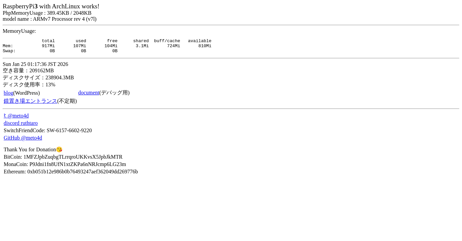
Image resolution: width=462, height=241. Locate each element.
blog (8, 96)
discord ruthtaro (21, 126)
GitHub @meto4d (23, 141)
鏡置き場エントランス (30, 104)
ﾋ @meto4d (16, 119)
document (88, 95)
